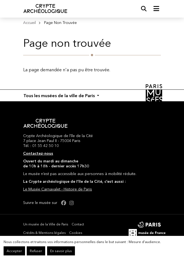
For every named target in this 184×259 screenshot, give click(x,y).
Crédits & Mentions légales (44, 233)
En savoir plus (61, 251)
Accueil (29, 22)
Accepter (14, 251)
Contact (78, 224)
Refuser (36, 251)
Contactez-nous (38, 153)
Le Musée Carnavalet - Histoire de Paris (57, 189)
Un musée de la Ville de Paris (45, 224)
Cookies (75, 233)
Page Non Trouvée (60, 22)
